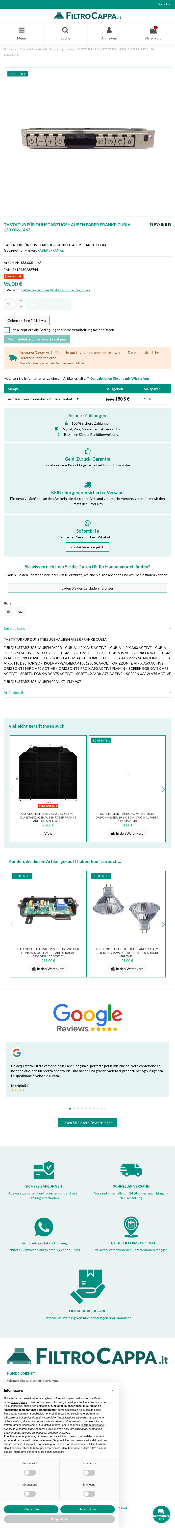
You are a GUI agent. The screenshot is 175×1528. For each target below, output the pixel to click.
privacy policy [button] (18, 1402)
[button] (112, 1390)
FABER (43, 250)
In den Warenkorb (48, 304)
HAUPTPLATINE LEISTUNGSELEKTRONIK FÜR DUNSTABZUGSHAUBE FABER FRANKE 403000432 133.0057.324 (48, 952)
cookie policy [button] (93, 1409)
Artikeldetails (87, 692)
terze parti (64, 1413)
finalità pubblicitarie (92, 1424)
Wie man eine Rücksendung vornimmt (32, 1380)
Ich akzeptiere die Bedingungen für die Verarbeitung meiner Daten (62, 330)
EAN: (8, 269)
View (48, 833)
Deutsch (165, 4)
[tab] (87, 629)
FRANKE (57, 250)
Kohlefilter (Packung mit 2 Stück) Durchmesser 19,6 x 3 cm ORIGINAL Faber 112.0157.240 (127, 817)
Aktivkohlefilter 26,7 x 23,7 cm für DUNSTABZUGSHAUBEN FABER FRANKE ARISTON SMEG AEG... (48, 817)
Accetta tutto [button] (87, 1509)
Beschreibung (87, 628)
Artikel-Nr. (12, 263)
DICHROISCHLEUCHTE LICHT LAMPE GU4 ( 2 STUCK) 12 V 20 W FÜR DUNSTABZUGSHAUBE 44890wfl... (127, 952)
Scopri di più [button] (59, 1519)
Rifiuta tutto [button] (31, 1509)
